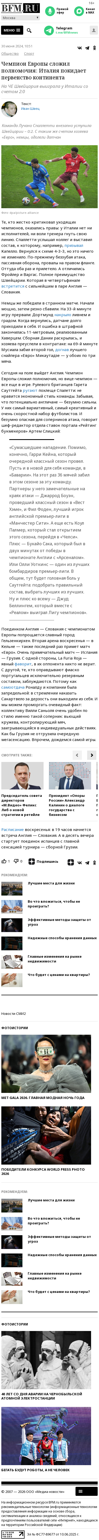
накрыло (62, 314)
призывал (73, 245)
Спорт (29, 53)
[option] (22, 789)
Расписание (12, 829)
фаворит (23, 663)
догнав (62, 349)
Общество (10, 53)
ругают (30, 390)
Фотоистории (14, 1028)
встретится (12, 286)
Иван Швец (30, 108)
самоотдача (13, 687)
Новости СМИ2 (13, 1013)
